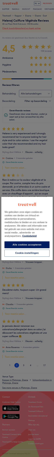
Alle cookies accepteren (27, 244)
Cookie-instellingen (27, 253)
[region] (27, 228)
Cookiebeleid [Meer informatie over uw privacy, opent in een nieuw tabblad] (29, 236)
